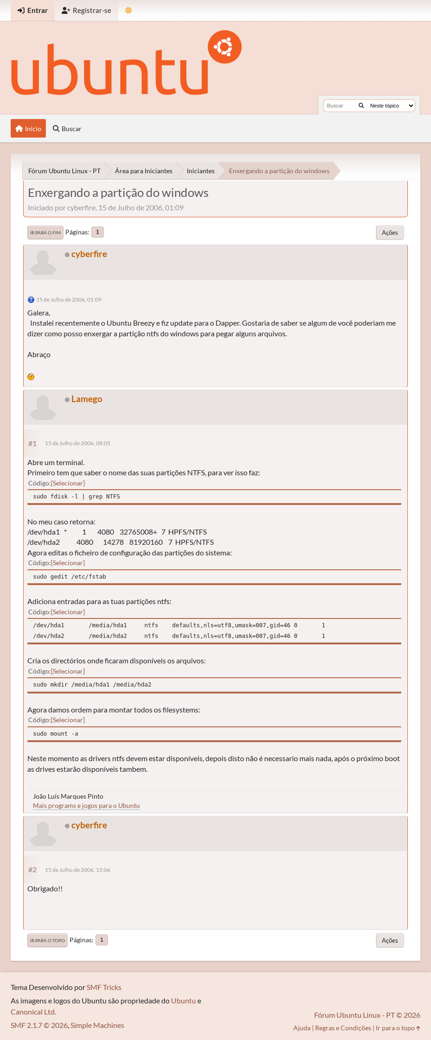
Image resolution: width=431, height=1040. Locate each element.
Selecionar (68, 483)
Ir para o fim (45, 232)
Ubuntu (183, 1000)
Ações (390, 232)
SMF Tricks (104, 987)
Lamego (86, 398)
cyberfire (89, 253)
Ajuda (302, 1028)
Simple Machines (97, 1025)
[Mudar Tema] (128, 10)
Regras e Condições (343, 1028)
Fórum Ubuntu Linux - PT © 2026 (367, 1014)
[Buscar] (361, 105)
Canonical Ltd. (33, 1011)
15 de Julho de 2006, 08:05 (77, 443)
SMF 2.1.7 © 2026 (39, 1025)
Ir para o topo (47, 940)
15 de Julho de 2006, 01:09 (68, 299)
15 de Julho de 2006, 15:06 (77, 870)
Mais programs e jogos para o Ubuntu (86, 805)
